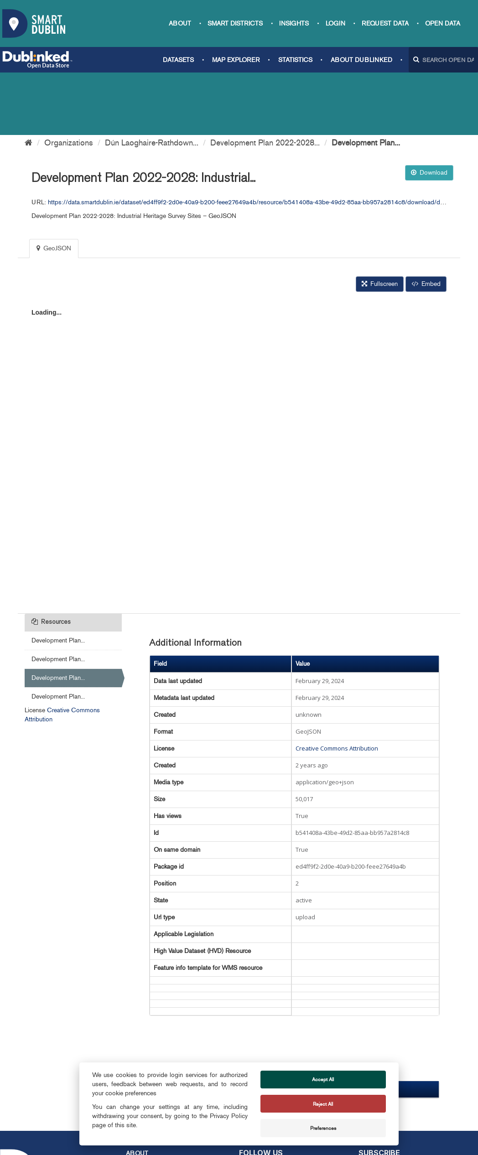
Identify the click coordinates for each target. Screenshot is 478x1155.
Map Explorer (236, 60)
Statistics (295, 60)
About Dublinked (361, 60)
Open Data (442, 23)
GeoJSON (53, 186)
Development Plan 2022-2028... (265, 80)
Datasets (178, 60)
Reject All (323, 1104)
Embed (426, 221)
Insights (294, 23)
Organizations (68, 80)
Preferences (323, 1128)
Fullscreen (380, 221)
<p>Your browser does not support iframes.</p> (239, 389)
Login (335, 23)
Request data (385, 23)
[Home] (28, 80)
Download (429, 110)
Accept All (323, 1079)
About (180, 23)
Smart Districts (235, 23)
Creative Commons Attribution (337, 686)
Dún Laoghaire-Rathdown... (151, 80)
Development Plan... (366, 80)
